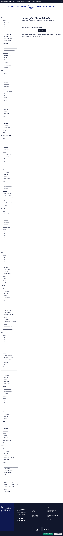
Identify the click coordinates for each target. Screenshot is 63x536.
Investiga (39, 6)
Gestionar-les (58, 533)
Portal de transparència (51, 510)
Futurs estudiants (4, 1)
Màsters (33, 511)
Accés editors (42, 30)
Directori (33, 1)
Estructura (23, 6)
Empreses (18, 1)
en (61, 1)
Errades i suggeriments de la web (53, 519)
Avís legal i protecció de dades (52, 515)
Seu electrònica (50, 511)
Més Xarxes (19, 523)
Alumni (14, 1)
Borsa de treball (35, 515)
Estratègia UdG (35, 516)
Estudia (17, 6)
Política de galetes (50, 516)
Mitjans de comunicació (25, 1)
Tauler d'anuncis (35, 514)
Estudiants (10, 1)
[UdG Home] (31, 6)
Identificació (38, 1)
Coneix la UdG (11, 6)
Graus (33, 510)
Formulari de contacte (21, 514)
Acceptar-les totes (48, 533)
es (59, 1)
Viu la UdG (45, 6)
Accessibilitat (49, 514)
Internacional (52, 6)
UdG (2, 12)
